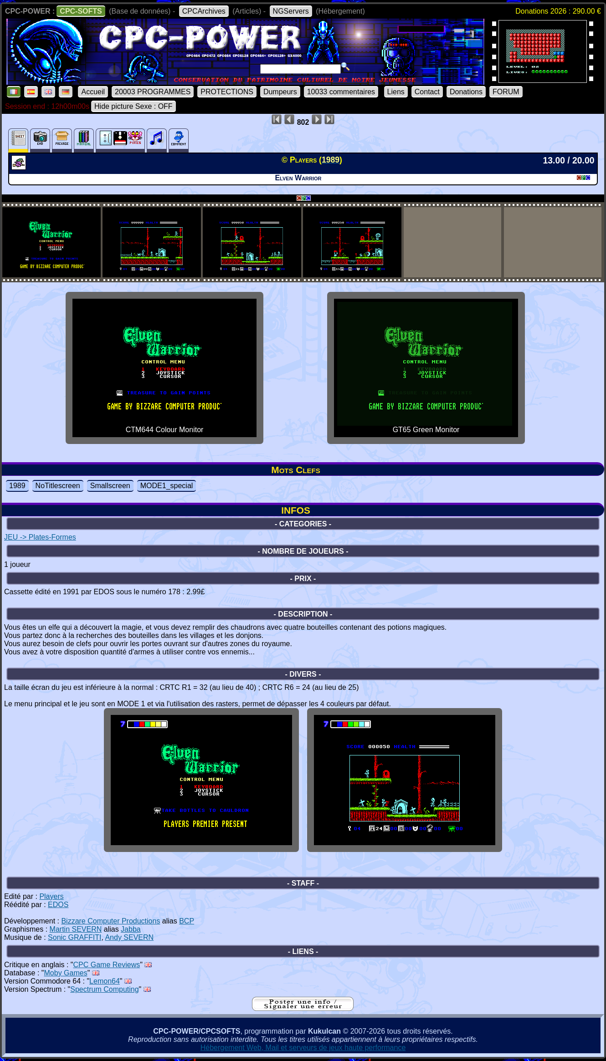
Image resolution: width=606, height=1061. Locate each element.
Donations (466, 92)
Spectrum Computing (104, 989)
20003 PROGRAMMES (152, 92)
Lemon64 (104, 981)
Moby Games (65, 973)
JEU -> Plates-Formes (40, 537)
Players (51, 896)
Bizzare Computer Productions (110, 921)
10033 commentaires (341, 92)
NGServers (291, 11)
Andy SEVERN (129, 937)
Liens (396, 92)
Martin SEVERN (76, 929)
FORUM (506, 92)
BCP (186, 921)
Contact (427, 92)
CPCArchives (204, 11)
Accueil (93, 92)
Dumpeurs (280, 92)
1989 (17, 486)
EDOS (58, 904)
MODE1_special (166, 486)
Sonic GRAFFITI (74, 937)
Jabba (131, 929)
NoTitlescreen (58, 486)
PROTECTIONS (226, 92)
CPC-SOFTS (81, 11)
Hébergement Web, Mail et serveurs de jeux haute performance (303, 1047)
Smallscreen (110, 486)
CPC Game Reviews (106, 965)
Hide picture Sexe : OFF (133, 106)
